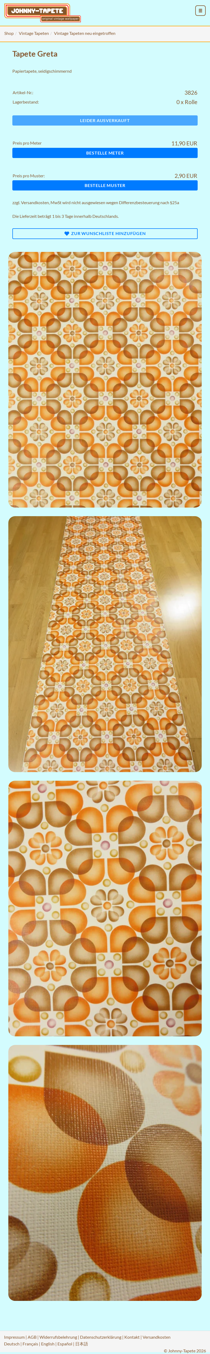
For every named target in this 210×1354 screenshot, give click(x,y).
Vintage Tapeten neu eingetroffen (84, 33)
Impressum (14, 1337)
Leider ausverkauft (105, 120)
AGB (32, 1337)
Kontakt (132, 1337)
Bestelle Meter (105, 152)
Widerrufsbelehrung (58, 1337)
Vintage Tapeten (34, 33)
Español (64, 1343)
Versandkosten (35, 202)
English (48, 1343)
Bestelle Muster (105, 185)
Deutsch (12, 1343)
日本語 (81, 1343)
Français (30, 1343)
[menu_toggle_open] (200, 10)
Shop (9, 33)
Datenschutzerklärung (100, 1337)
